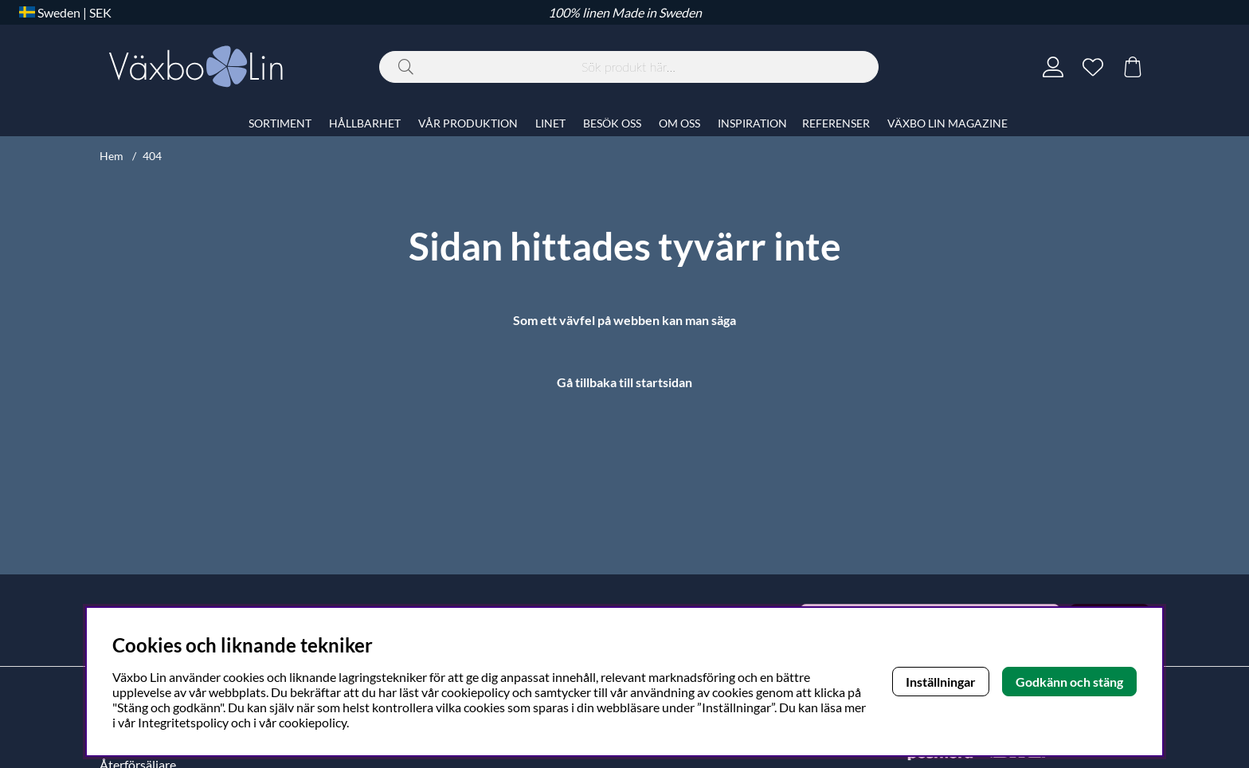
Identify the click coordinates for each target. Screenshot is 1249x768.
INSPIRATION (752, 123)
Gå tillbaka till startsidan (624, 382)
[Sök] (629, 67)
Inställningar (941, 681)
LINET (550, 123)
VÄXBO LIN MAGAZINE (947, 123)
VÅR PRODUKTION (468, 123)
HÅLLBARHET (365, 123)
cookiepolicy (313, 722)
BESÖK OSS (612, 123)
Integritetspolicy (183, 722)
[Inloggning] (1053, 67)
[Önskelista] (1093, 67)
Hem (111, 156)
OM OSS (679, 123)
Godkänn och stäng (1069, 681)
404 (152, 156)
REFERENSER (836, 123)
